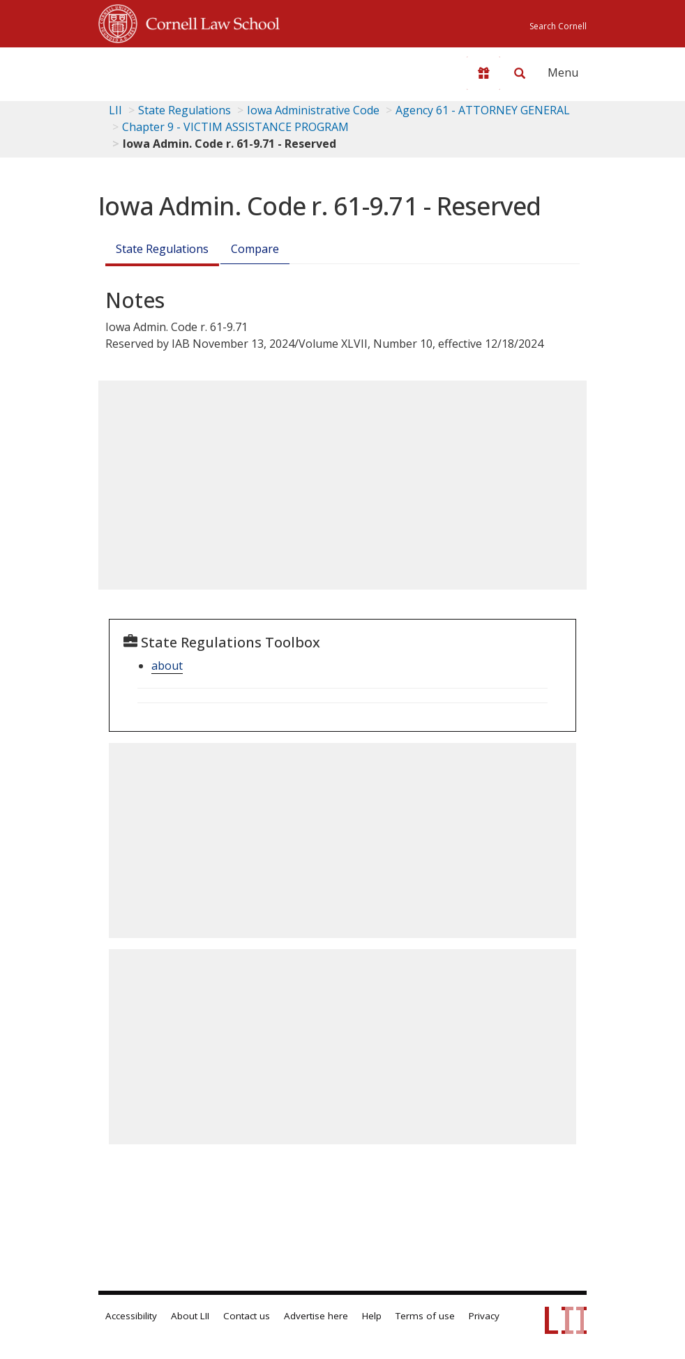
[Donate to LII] (483, 73)
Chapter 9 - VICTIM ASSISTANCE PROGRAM (235, 127)
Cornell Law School (208, 21)
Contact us (246, 1316)
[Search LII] (519, 73)
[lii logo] (152, 70)
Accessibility (131, 1316)
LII (115, 110)
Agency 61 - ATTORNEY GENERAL (483, 110)
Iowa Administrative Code (313, 110)
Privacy (484, 1316)
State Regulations (184, 110)
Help (372, 1316)
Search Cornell (558, 26)
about (167, 665)
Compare (255, 248)
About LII (190, 1316)
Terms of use (425, 1316)
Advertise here (316, 1316)
